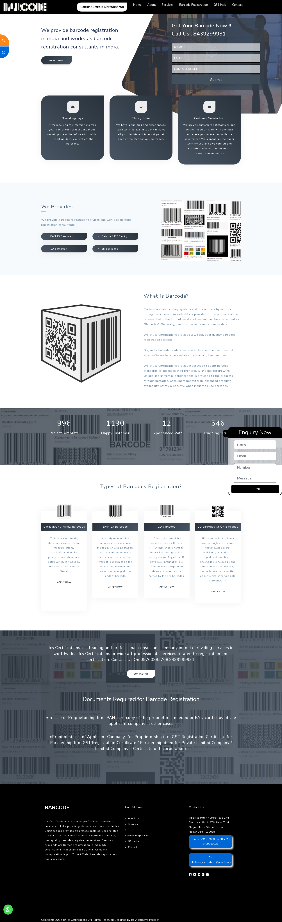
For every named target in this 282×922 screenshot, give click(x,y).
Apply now (56, 60)
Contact (237, 5)
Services (167, 5)
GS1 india (220, 5)
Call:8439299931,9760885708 (102, 7)
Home (137, 5)
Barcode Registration (193, 5)
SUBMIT (255, 489)
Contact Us (141, 673)
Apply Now (218, 591)
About (151, 5)
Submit (216, 79)
